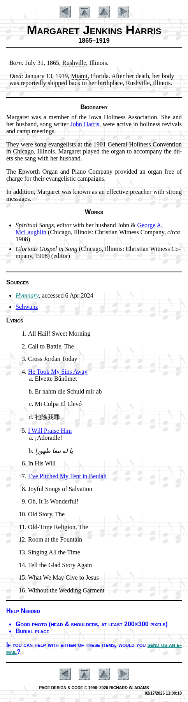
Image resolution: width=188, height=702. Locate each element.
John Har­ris (85, 124)
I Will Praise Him (50, 430)
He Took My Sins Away (58, 371)
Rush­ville (74, 62)
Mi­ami (79, 76)
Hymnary (27, 295)
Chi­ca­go (23, 151)
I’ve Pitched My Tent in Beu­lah (67, 476)
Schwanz (27, 306)
